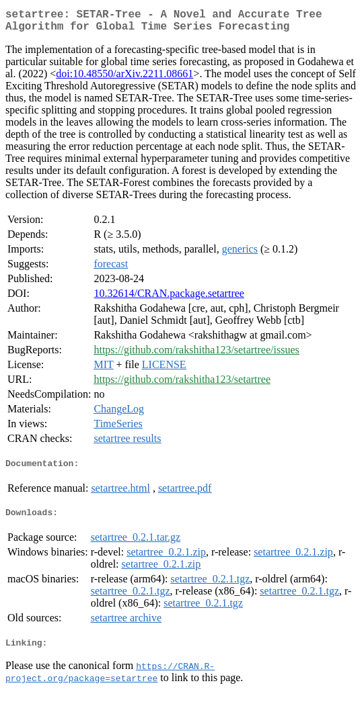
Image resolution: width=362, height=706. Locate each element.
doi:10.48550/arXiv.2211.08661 (124, 79)
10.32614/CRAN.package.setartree (169, 298)
